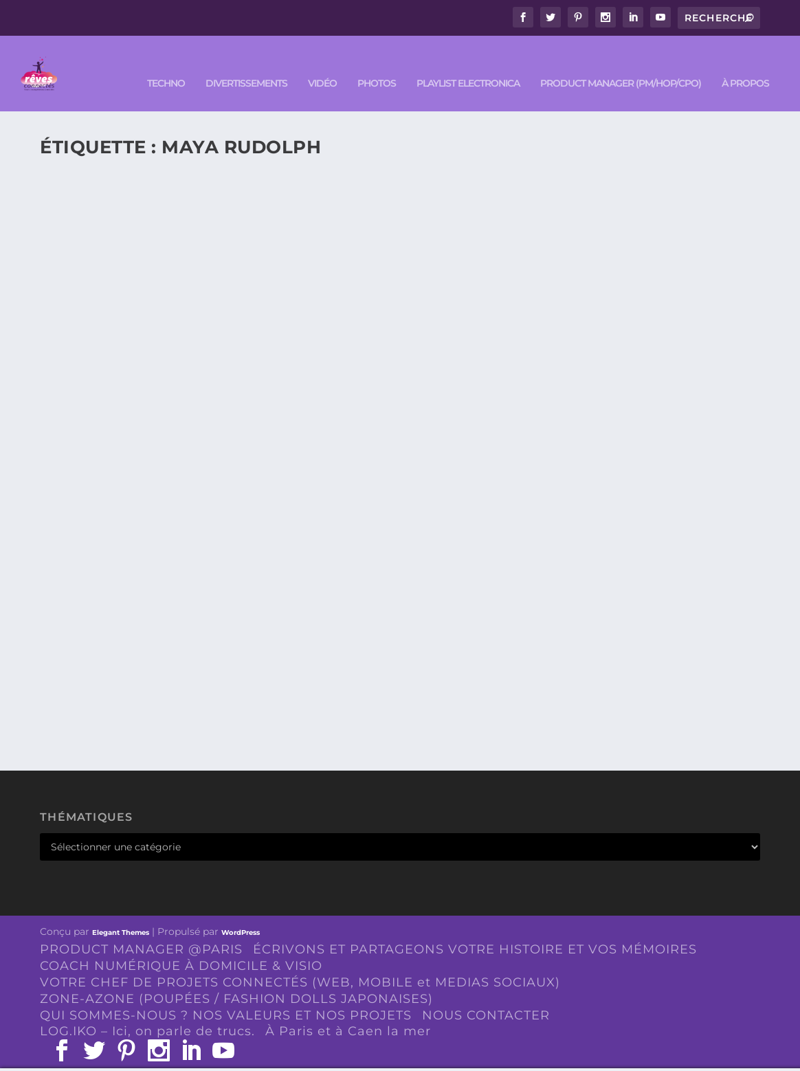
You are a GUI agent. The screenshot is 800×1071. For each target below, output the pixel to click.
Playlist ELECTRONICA (468, 63)
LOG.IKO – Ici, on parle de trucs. (147, 1010)
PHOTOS (376, 63)
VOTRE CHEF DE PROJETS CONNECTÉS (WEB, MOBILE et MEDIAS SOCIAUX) (300, 961)
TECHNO (166, 63)
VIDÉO (322, 63)
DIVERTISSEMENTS (246, 63)
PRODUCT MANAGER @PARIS (141, 928)
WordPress (240, 911)
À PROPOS (745, 63)
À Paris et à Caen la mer (348, 1010)
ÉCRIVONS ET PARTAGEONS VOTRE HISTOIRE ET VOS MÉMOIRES (475, 928)
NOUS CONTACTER (486, 994)
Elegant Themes (120, 911)
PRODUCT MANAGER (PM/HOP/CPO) (620, 63)
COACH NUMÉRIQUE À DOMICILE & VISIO (181, 945)
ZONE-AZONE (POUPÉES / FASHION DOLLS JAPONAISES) (236, 978)
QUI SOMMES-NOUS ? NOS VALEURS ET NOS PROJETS (226, 994)
